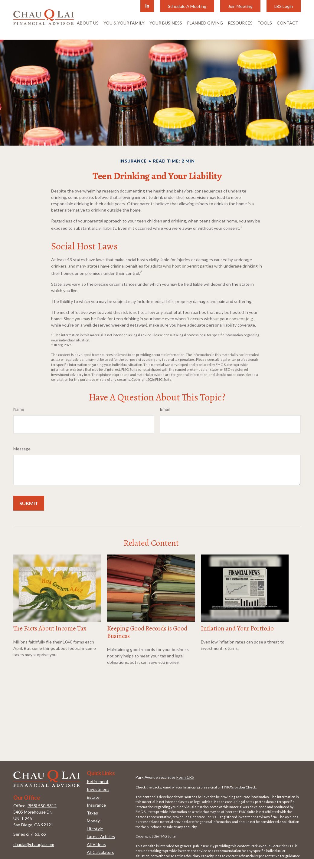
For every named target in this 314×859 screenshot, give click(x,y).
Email (165, 409)
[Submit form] (28, 503)
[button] (87, 22)
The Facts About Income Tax (50, 628)
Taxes (92, 812)
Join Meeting (240, 6)
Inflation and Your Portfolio (237, 628)
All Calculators (100, 852)
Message (22, 448)
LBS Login (283, 6)
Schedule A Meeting (187, 6)
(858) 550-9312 (42, 805)
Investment (98, 789)
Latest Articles (101, 836)
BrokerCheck (245, 787)
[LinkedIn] (147, 6)
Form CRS (185, 777)
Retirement (98, 781)
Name (18, 409)
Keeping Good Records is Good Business (147, 632)
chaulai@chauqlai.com (33, 844)
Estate (93, 797)
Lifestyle (95, 828)
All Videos (96, 844)
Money (93, 820)
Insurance (96, 805)
